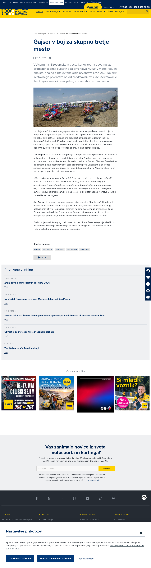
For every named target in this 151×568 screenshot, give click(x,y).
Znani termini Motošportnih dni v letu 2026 (27, 282)
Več (6, 287)
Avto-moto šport (41, 34)
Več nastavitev (85, 558)
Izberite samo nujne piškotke (55, 558)
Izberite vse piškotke (20, 558)
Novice (54, 34)
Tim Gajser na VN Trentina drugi (21, 348)
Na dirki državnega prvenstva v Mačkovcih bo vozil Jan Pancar (37, 299)
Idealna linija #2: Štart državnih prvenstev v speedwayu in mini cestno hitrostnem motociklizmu (54, 315)
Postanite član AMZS (89, 519)
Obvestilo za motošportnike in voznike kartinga (29, 332)
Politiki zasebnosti (91, 480)
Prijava (106, 468)
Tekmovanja (47, 519)
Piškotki (121, 519)
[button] (147, 11)
